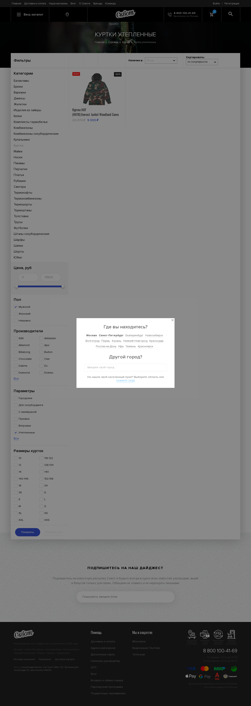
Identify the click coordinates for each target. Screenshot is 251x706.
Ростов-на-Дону (106, 346)
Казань (116, 340)
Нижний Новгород (135, 340)
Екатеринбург (134, 335)
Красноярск (145, 346)
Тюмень (131, 346)
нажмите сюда (125, 380)
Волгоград (92, 340)
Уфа (121, 346)
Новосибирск (154, 335)
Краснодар (156, 340)
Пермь (105, 340)
